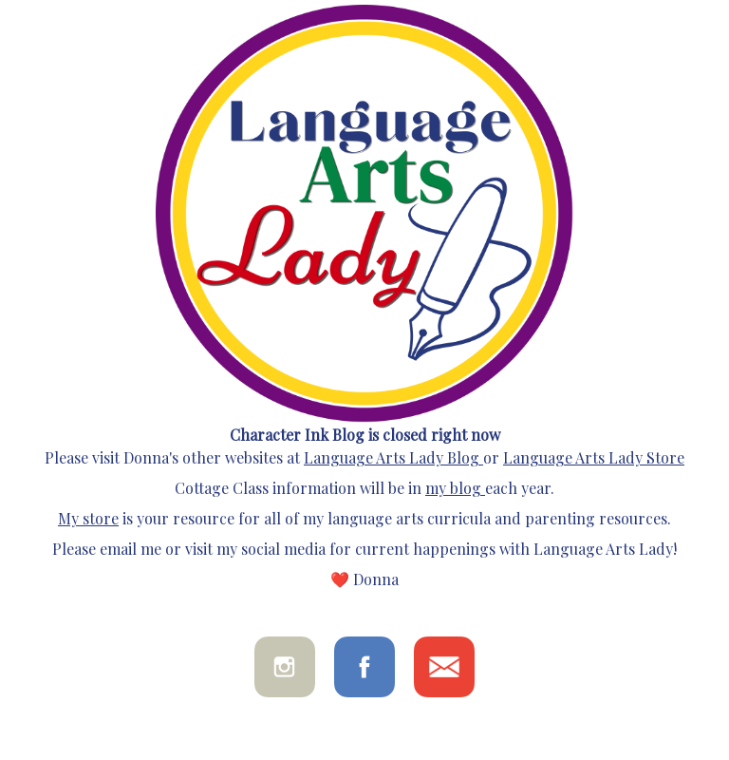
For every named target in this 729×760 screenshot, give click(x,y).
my (435, 488)
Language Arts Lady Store (593, 457)
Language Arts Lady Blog (391, 457)
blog (463, 488)
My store (88, 518)
